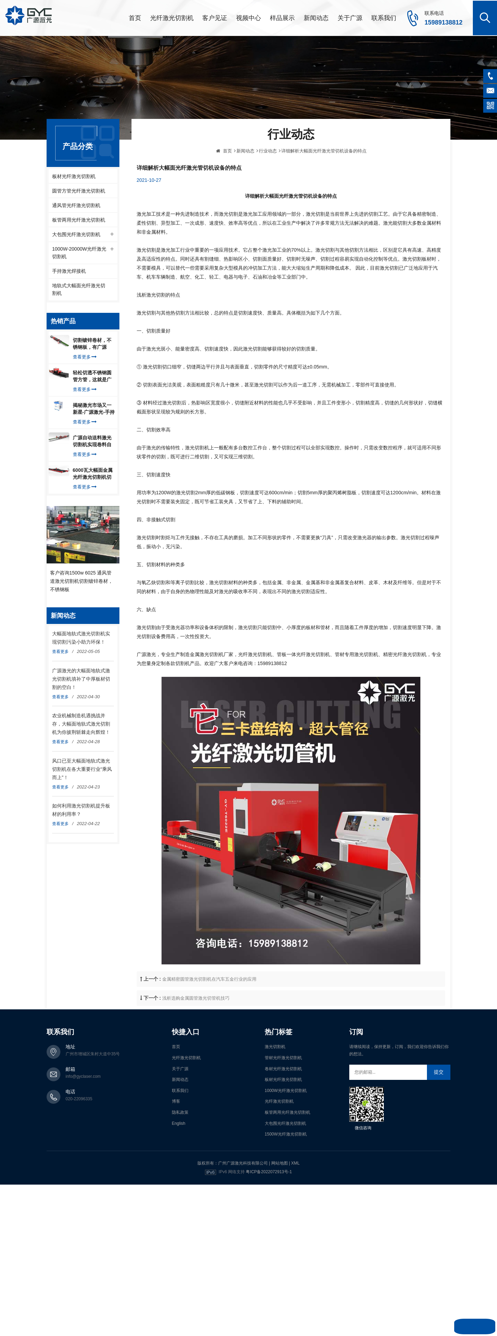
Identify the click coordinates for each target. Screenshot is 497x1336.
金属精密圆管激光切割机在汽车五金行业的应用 (209, 1024)
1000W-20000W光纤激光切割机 (79, 253)
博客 (176, 1100)
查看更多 (85, 358)
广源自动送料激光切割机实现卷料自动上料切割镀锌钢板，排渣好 (92, 442)
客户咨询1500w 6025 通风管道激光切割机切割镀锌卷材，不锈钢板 (81, 582)
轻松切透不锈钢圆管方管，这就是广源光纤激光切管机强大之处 (92, 377)
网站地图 (279, 1161)
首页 (135, 17)
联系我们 (383, 17)
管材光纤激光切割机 (283, 1056)
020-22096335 (79, 1097)
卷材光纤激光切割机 (283, 1067)
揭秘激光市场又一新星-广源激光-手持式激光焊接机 (94, 410)
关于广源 (350, 17)
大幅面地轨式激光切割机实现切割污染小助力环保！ (81, 639)
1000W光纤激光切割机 (286, 1089)
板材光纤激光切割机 (74, 175)
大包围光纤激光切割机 (76, 234)
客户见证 (214, 17)
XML (295, 1161)
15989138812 (443, 21)
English (178, 1122)
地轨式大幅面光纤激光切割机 (78, 290)
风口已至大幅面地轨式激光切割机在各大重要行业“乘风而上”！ (82, 770)
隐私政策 (180, 1111)
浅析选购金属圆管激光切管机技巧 (196, 1043)
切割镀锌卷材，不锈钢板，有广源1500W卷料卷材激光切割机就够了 (92, 345)
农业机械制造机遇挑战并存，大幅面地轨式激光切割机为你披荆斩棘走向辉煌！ (81, 725)
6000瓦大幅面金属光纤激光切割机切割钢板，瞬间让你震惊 (93, 475)
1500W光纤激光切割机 (286, 1133)
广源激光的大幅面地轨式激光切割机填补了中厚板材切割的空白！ (81, 680)
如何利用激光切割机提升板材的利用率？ (81, 811)
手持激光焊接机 (69, 272)
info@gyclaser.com (83, 1075)
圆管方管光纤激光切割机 (78, 190)
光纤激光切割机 (172, 17)
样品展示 (282, 17)
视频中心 (248, 17)
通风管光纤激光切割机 (76, 205)
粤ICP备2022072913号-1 (269, 1170)
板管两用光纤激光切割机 (78, 220)
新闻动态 (316, 17)
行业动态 (268, 196)
